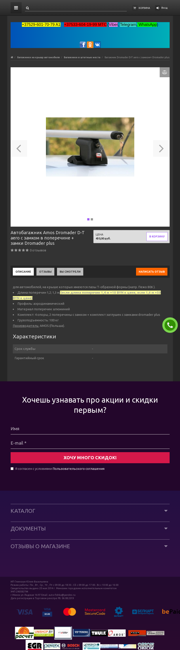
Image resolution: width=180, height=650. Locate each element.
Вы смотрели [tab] (70, 271)
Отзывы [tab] (45, 271)
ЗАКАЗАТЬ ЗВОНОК (172, 325)
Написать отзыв (152, 271)
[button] (19, 147)
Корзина (144, 8)
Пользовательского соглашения (78, 469)
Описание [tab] (23, 271)
